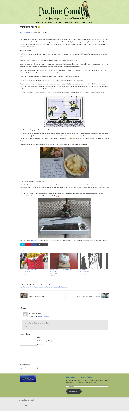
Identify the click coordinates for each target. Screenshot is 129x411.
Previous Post (34, 294)
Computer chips (28, 287)
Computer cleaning (40, 287)
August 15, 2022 (43, 316)
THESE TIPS (33, 241)
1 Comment (46, 285)
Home (21, 32)
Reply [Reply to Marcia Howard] (25, 326)
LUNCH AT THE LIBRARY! (28, 270)
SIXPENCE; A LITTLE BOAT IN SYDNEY (88, 296)
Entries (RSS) (24, 408)
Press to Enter (74, 394)
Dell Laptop (63, 287)
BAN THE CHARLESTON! (37, 296)
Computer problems (52, 287)
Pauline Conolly (64, 10)
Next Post (96, 294)
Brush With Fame (84, 270)
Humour (28, 32)
